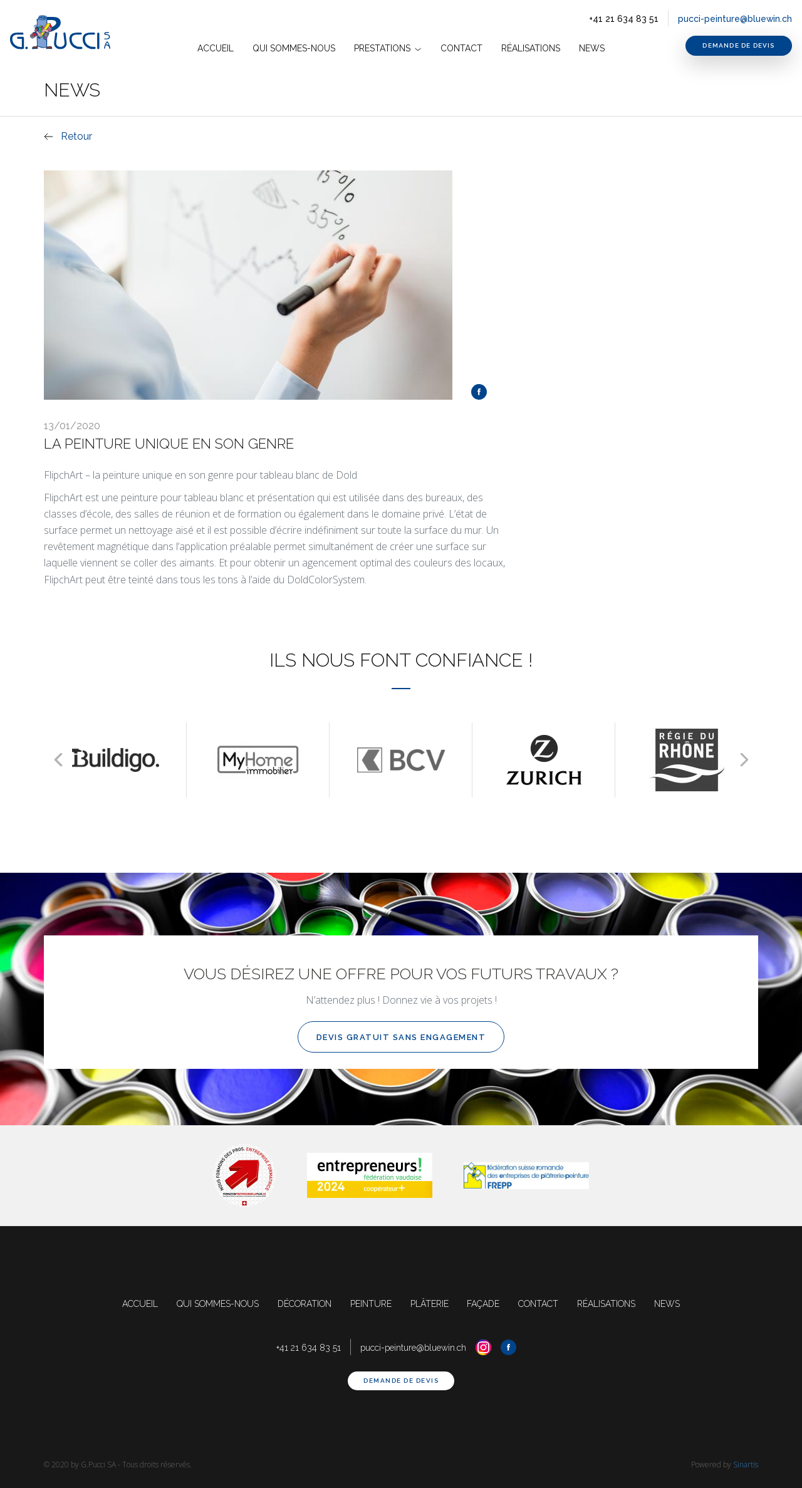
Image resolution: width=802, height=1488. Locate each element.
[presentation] (58, 760)
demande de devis (738, 45)
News (592, 48)
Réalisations (530, 48)
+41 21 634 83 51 (623, 19)
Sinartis (745, 1464)
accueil (215, 48)
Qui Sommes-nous (294, 48)
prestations (388, 48)
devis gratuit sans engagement (401, 1037)
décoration (303, 1304)
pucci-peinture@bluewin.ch (734, 19)
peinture (371, 1304)
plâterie (430, 1304)
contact (461, 48)
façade (484, 1304)
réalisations (609, 1304)
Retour (76, 136)
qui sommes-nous (215, 1304)
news (671, 1304)
